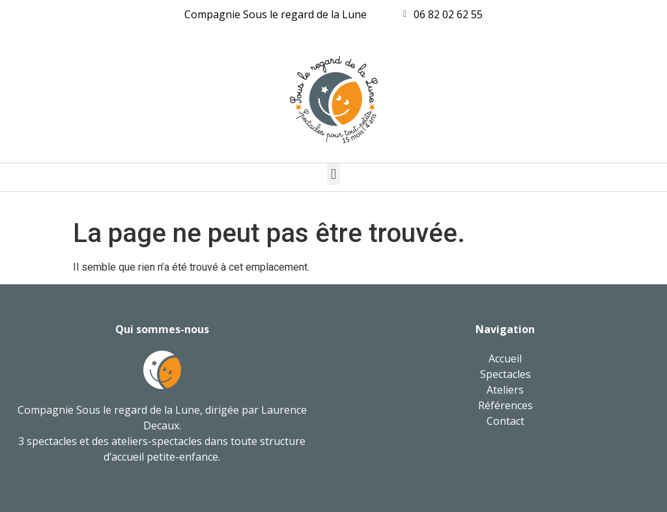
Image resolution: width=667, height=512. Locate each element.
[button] (333, 174)
